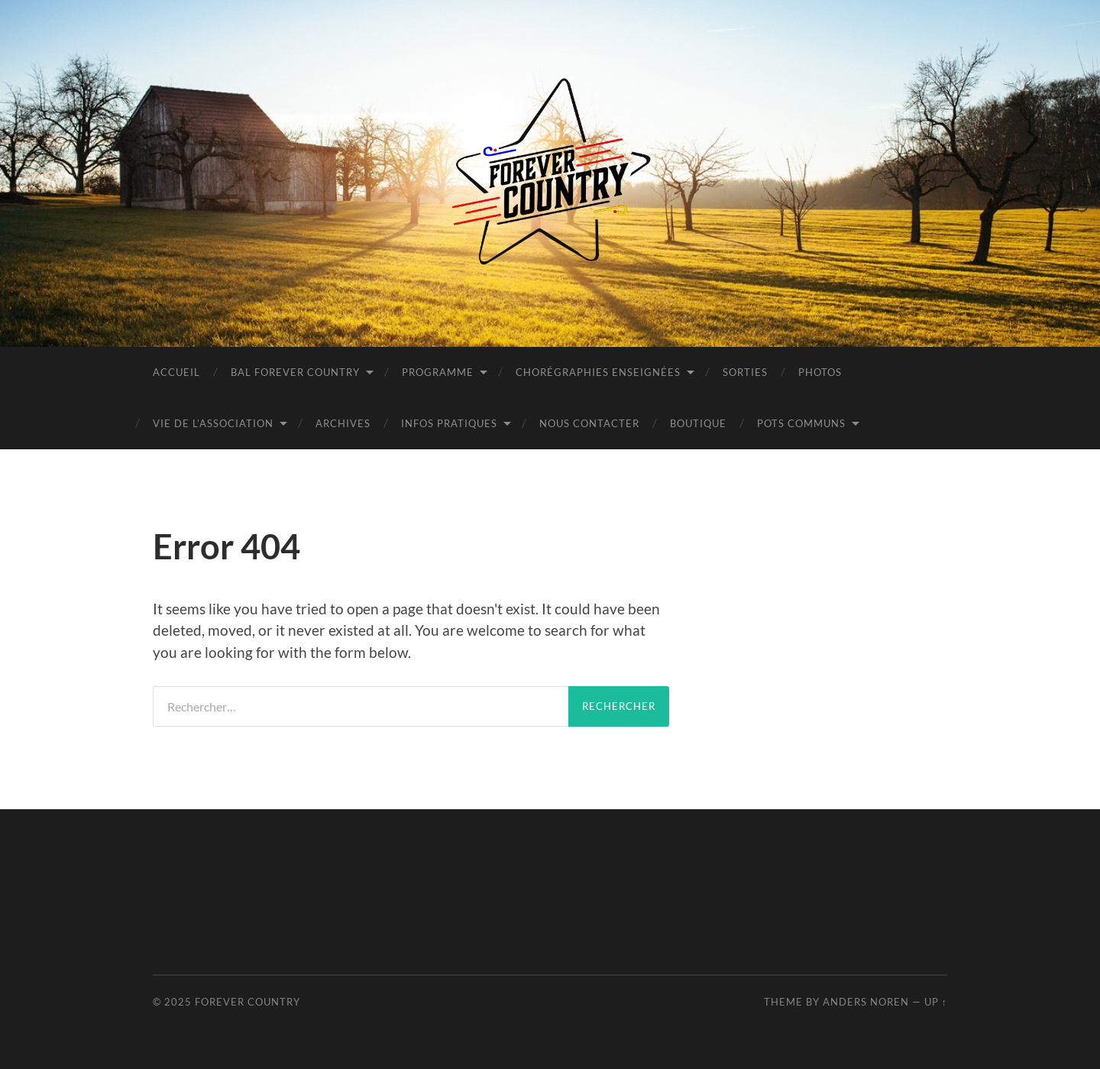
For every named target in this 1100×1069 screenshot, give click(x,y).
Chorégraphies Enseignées (598, 372)
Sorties (745, 372)
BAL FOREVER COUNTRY (295, 372)
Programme (438, 372)
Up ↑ (935, 1002)
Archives (342, 423)
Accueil (176, 372)
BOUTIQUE (698, 423)
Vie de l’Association (213, 423)
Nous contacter (589, 423)
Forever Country (247, 1002)
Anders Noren (866, 1002)
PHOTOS (820, 372)
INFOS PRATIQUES (449, 423)
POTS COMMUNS (801, 423)
